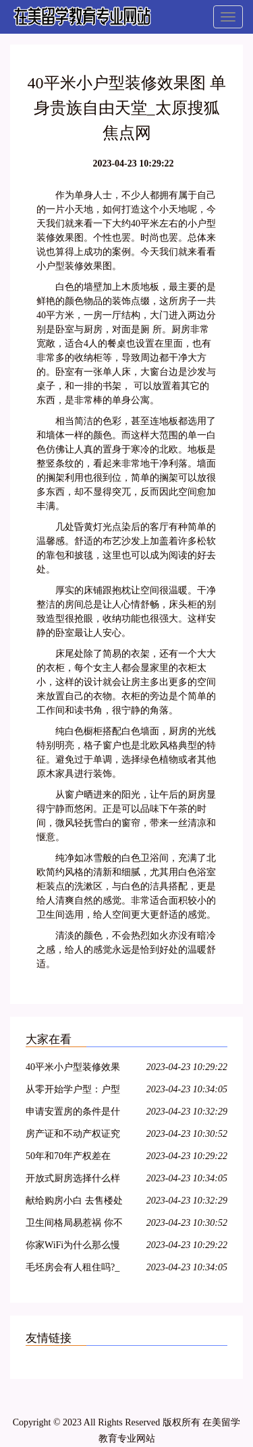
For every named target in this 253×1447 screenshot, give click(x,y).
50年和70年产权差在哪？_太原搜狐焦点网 (70, 1158)
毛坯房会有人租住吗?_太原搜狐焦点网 (72, 1269)
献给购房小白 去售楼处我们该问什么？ (74, 1202)
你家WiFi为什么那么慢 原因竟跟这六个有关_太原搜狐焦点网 (75, 1247)
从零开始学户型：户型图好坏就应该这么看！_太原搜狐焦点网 (75, 1091)
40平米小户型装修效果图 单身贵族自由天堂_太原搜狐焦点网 (77, 1069)
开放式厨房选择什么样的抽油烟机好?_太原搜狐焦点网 (73, 1180)
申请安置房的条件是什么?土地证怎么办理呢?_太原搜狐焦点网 (74, 1113)
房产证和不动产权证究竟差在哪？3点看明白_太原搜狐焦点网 (73, 1136)
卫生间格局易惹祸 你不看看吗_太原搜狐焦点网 (75, 1225)
